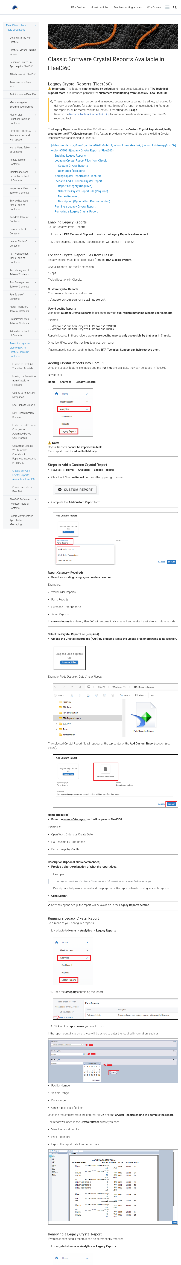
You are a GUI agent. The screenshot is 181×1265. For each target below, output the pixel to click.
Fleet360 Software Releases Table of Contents (20, 503)
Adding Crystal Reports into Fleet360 (78, 176)
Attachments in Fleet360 (23, 74)
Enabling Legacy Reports (70, 155)
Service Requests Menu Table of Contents (19, 205)
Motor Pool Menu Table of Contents (19, 308)
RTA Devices (78, 7)
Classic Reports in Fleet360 (22, 489)
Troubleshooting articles (128, 7)
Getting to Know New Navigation (23, 394)
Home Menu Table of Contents (20, 149)
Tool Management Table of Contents (20, 284)
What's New (154, 7)
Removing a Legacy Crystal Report (76, 211)
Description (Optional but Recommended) (84, 201)
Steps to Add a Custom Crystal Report (78, 181)
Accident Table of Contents (19, 219)
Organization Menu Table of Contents (20, 321)
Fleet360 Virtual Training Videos (23, 52)
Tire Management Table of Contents (19, 272)
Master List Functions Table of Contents (20, 119)
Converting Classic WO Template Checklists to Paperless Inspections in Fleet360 (24, 454)
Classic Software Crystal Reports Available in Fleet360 (23, 475)
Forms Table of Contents (18, 231)
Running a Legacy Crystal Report (75, 206)
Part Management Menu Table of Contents (19, 258)
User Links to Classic (23, 405)
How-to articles (99, 7)
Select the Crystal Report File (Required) (83, 191)
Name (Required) (69, 196)
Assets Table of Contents (18, 161)
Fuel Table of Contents (17, 296)
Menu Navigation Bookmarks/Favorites (21, 104)
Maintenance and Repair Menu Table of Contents (20, 176)
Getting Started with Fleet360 (20, 39)
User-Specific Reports (71, 170)
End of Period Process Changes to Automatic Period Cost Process (24, 431)
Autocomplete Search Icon (21, 84)
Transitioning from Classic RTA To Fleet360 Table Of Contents (20, 350)
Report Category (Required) (75, 186)
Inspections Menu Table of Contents (19, 190)
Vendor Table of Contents (18, 243)
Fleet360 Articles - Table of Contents (16, 27)
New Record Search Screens (23, 415)
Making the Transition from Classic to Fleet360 (24, 380)
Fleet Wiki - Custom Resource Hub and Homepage (20, 135)
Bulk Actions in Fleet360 (23, 94)
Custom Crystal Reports (73, 165)
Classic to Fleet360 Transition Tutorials (22, 366)
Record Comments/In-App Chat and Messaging (22, 520)
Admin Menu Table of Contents (20, 333)
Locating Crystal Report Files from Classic (81, 160)
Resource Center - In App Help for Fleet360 (21, 64)
